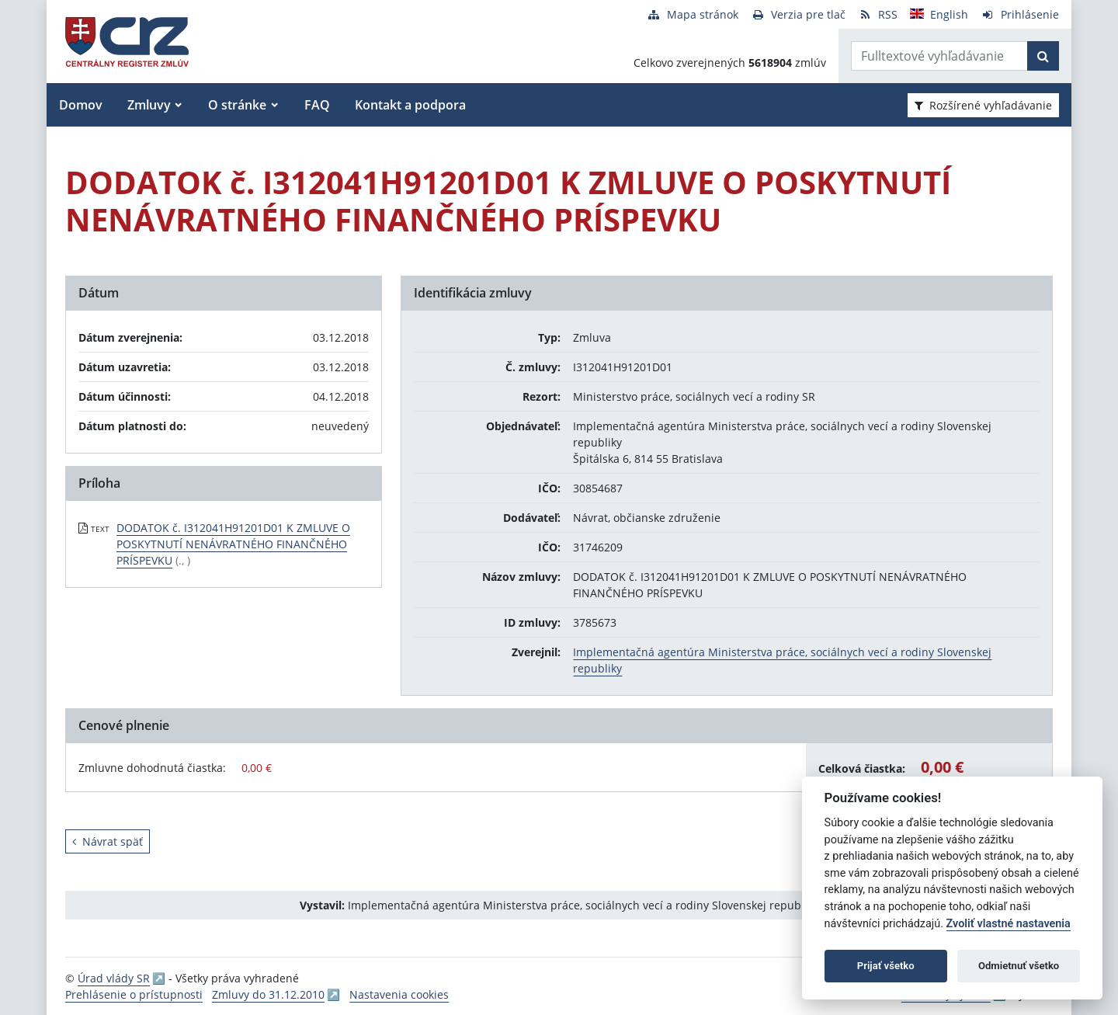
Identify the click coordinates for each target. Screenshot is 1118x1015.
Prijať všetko (886, 966)
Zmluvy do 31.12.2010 (268, 994)
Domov (80, 104)
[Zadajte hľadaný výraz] (939, 56)
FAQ (317, 104)
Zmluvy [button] (149, 104)
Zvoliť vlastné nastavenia (1008, 923)
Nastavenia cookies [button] (399, 994)
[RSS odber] (878, 14)
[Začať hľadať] (1043, 56)
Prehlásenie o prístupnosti (134, 994)
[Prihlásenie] (1020, 14)
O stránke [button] (237, 104)
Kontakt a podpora (410, 104)
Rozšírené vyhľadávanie (983, 105)
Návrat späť (107, 841)
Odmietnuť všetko (1018, 966)
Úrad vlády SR (114, 978)
